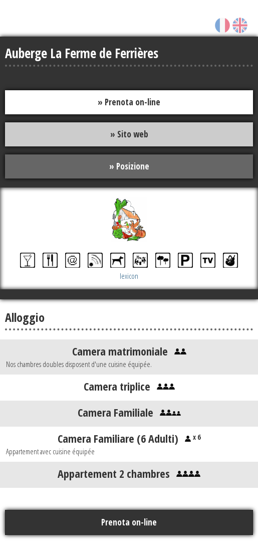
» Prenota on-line (129, 102)
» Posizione (129, 166)
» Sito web (129, 134)
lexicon (129, 276)
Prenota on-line (129, 522)
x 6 (195, 437)
